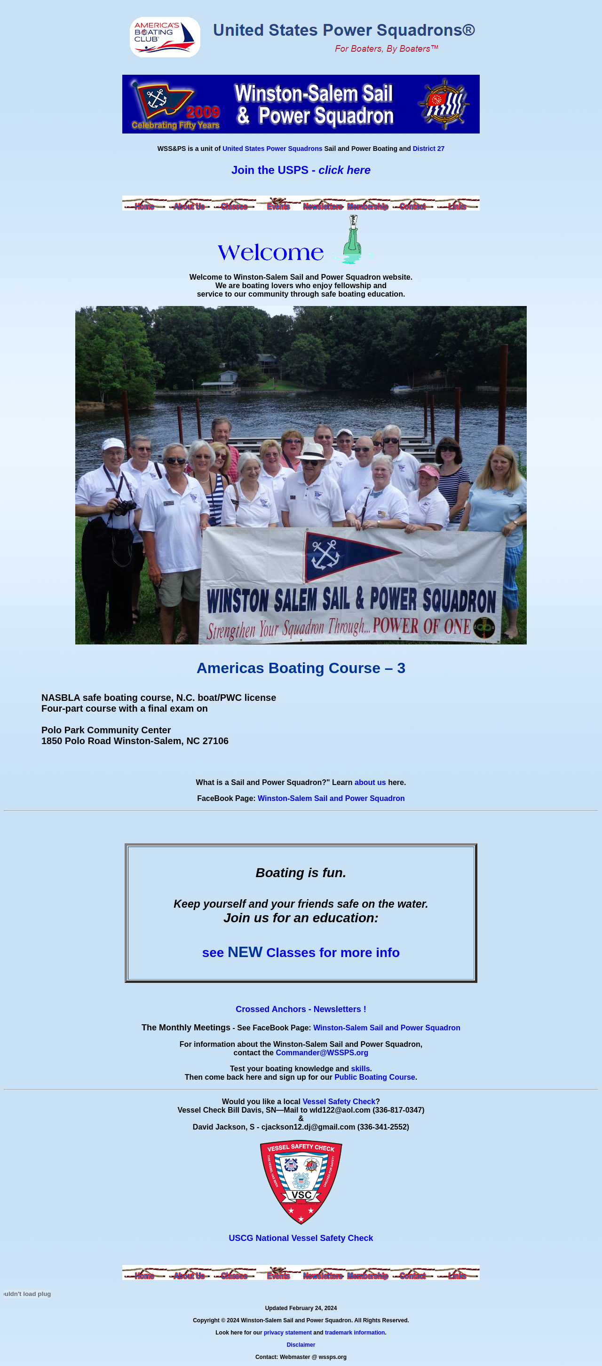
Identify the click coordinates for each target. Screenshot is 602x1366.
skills (360, 1069)
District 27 (429, 148)
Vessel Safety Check (338, 1102)
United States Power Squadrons (272, 148)
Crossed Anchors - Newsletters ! (301, 1009)
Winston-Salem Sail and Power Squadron (331, 798)
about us (370, 782)
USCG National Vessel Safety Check (301, 1238)
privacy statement (288, 1332)
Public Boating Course (374, 1077)
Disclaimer (301, 1345)
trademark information (355, 1332)
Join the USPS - (301, 170)
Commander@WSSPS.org (322, 1053)
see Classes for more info (301, 952)
